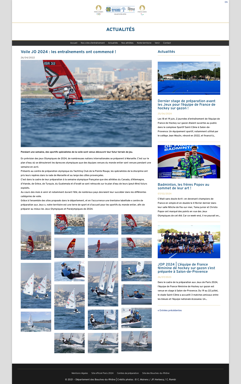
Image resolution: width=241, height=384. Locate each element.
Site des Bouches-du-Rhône (155, 373)
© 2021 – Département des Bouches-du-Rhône (90, 379)
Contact (167, 43)
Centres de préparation (128, 373)
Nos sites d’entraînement (93, 43)
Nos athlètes (127, 43)
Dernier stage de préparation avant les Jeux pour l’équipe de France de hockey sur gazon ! (186, 105)
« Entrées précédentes (170, 310)
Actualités (113, 43)
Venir (157, 43)
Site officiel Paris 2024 (102, 373)
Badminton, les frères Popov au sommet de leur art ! (183, 187)
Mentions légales (80, 373)
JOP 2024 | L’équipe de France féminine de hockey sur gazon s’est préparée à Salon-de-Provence (186, 268)
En (226, 2)
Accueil (73, 43)
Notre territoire (144, 43)
